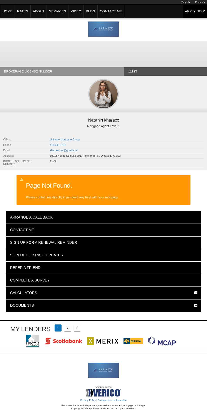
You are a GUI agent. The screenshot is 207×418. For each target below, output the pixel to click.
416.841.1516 (58, 144)
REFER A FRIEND (25, 268)
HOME (7, 11)
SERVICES (57, 11)
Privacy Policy (88, 400)
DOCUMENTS (22, 305)
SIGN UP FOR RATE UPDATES (36, 255)
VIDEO (76, 11)
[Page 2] (67, 327)
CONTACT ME (111, 11)
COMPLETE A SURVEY (30, 280)
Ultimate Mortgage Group (65, 139)
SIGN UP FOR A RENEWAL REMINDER (43, 242)
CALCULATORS (23, 293)
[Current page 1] (58, 327)
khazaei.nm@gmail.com (64, 150)
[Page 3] (77, 327)
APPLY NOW (195, 11)
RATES (22, 11)
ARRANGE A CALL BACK (31, 217)
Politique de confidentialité (112, 400)
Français (200, 2)
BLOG (90, 11)
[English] (185, 2)
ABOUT (39, 11)
